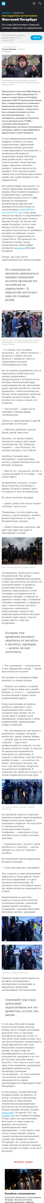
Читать (36, 38)
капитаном (8, 1112)
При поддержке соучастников (19, 16)
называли (19, 247)
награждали (8, 1115)
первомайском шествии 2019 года (18, 211)
